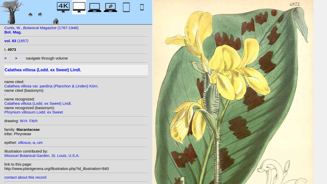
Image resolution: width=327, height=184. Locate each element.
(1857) (16, 41)
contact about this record (25, 177)
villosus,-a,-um (30, 142)
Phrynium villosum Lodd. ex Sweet (33, 112)
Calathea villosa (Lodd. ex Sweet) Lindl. (38, 103)
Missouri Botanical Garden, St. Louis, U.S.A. (41, 155)
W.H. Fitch (29, 121)
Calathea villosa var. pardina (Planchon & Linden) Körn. (51, 86)
